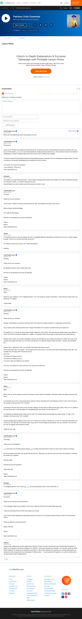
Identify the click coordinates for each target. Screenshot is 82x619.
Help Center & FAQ (49, 579)
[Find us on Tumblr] (63, 597)
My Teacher (33, 2)
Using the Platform (48, 588)
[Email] (20, 120)
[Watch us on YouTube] (66, 593)
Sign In (67, 3)
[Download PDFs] (46, 25)
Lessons (18, 2)
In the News (30, 591)
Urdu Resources (13, 588)
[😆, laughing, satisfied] (54, 94)
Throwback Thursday (33, 30)
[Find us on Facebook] (69, 593)
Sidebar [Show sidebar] (78, 8)
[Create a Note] (40, 25)
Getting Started (48, 581)
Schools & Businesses (32, 595)
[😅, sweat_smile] (57, 94)
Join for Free (41, 71)
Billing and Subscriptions (50, 584)
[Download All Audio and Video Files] (51, 25)
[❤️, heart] (76, 94)
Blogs (28, 597)
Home (10, 579)
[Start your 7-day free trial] (66, 581)
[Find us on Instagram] (66, 597)
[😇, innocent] (65, 94)
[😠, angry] (51, 94)
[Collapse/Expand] (41, 88)
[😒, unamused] (46, 94)
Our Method (30, 579)
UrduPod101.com (51, 614)
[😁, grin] (43, 94)
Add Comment (10, 125)
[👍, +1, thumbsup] (79, 94)
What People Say (31, 586)
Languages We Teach (32, 593)
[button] (61, 3)
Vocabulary (25, 2)
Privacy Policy (58, 614)
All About (12, 8)
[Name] (20, 116)
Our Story (29, 581)
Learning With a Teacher (50, 593)
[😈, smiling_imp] (73, 94)
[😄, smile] (38, 94)
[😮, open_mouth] (70, 94)
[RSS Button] (3, 93)
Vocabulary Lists (13, 586)
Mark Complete (19, 25)
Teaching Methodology (49, 591)
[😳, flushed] (40, 94)
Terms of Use (66, 614)
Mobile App (12, 593)
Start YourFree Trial (76, 3)
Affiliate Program (31, 600)
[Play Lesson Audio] (6, 18)
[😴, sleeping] (68, 94)
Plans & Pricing (30, 588)
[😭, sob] (62, 94)
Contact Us (47, 595)
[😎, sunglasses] (49, 94)
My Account (47, 586)
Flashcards (12, 584)
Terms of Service (57, 616)
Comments (22, 38)
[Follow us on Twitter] (63, 593)
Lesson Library (5, 8)
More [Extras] (39, 2)
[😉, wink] (59, 94)
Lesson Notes (7, 38)
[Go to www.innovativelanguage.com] (41, 611)
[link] (71, 8)
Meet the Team (30, 584)
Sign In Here (46, 76)
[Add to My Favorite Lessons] (35, 25)
